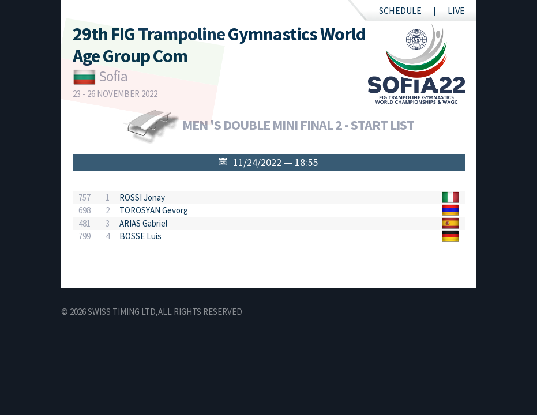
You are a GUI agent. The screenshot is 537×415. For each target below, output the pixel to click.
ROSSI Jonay (142, 197)
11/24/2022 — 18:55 (275, 162)
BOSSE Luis (140, 236)
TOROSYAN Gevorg (153, 210)
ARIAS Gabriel (143, 223)
